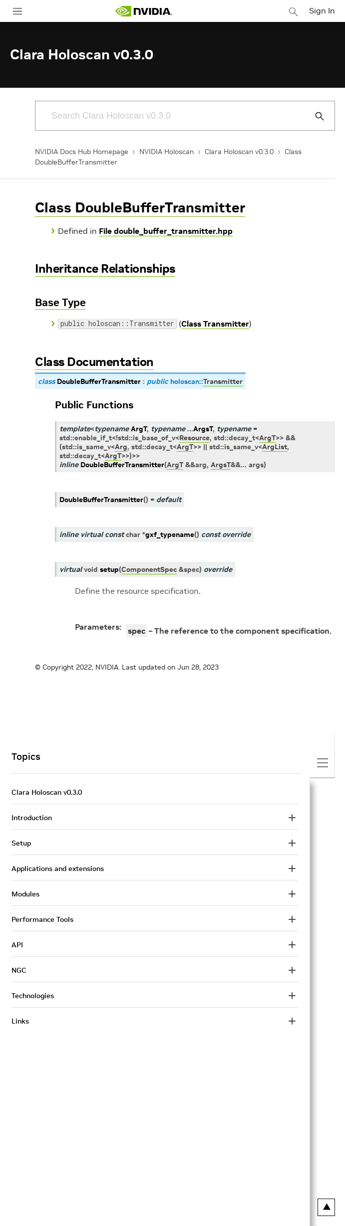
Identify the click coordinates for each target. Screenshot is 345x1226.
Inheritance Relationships (105, 268)
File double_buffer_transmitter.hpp (166, 231)
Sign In (322, 10)
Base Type (60, 302)
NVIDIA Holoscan (166, 151)
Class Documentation (94, 361)
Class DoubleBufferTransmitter (140, 207)
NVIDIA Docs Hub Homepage (81, 151)
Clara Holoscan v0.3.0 (239, 151)
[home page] (143, 11)
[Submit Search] (314, 116)
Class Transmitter (215, 324)
